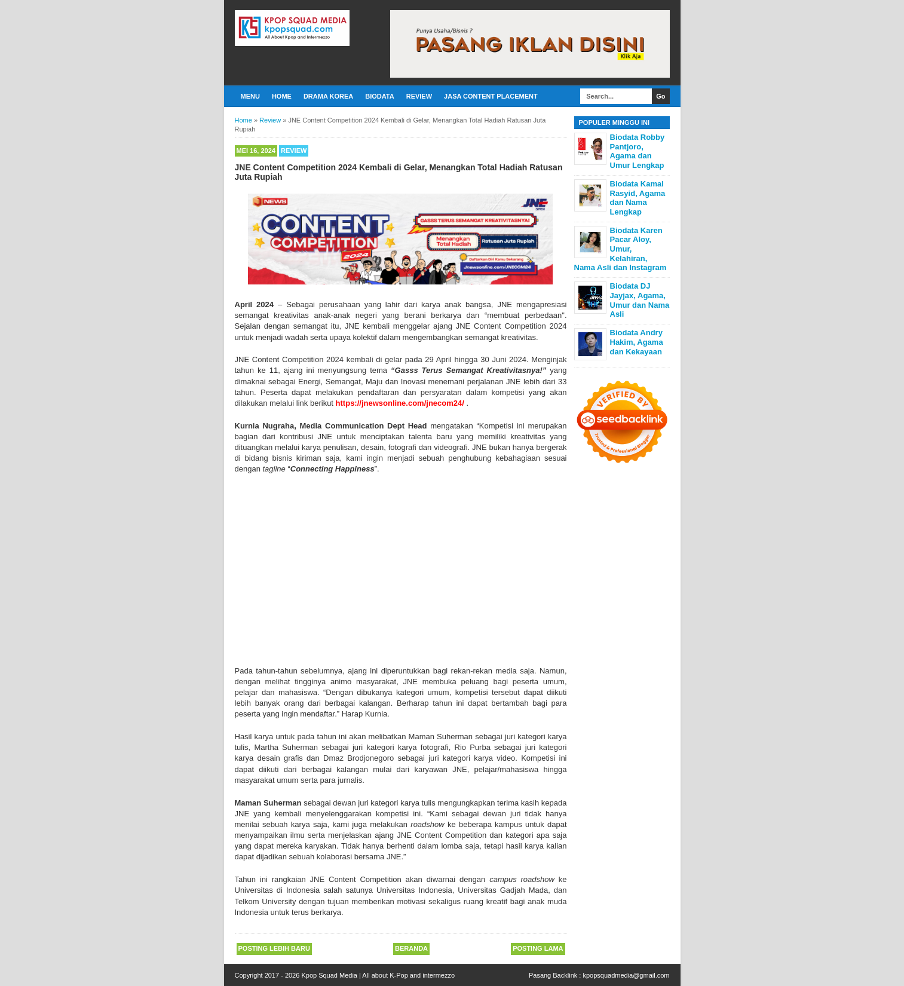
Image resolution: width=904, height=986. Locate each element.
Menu (250, 96)
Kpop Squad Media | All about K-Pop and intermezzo (378, 975)
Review (419, 96)
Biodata (379, 96)
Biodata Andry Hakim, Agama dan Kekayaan (636, 342)
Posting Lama (538, 948)
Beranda (411, 948)
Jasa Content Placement (491, 96)
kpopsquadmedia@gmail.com (626, 975)
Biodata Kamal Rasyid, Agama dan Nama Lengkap (638, 197)
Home (282, 96)
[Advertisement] (401, 570)
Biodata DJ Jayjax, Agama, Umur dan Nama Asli (640, 300)
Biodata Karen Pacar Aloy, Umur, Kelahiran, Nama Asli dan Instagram (620, 249)
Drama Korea (328, 96)
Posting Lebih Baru (274, 948)
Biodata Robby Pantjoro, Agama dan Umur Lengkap (637, 151)
